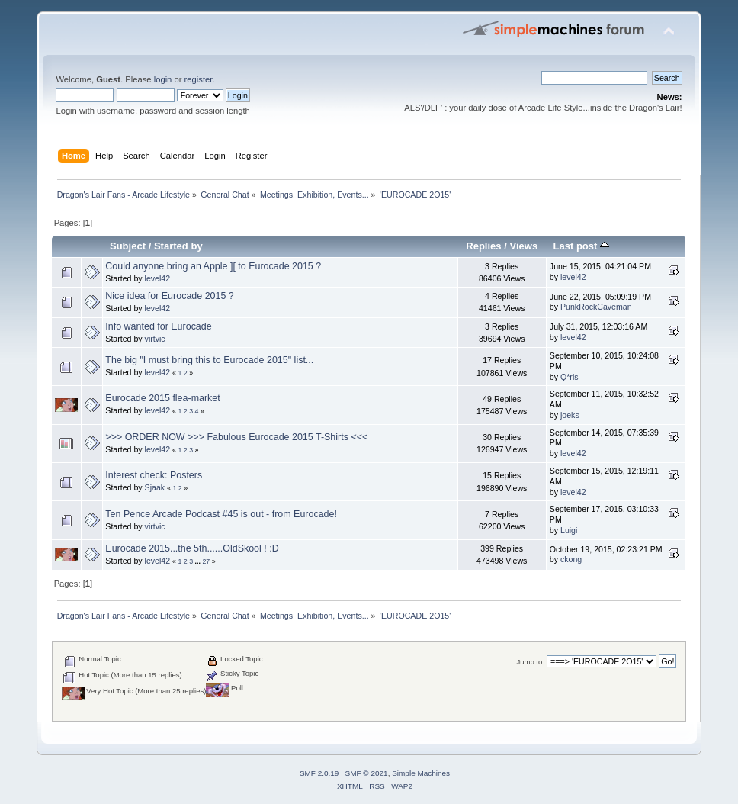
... (199, 561)
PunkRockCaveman (596, 306)
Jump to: (530, 662)
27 (206, 561)
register (198, 79)
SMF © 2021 (366, 773)
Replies (483, 246)
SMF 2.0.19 (319, 773)
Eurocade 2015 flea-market (162, 398)
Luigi (568, 530)
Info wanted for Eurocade (158, 326)
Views (523, 246)
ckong (571, 559)
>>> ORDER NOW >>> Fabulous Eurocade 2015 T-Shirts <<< (236, 437)
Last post (581, 246)
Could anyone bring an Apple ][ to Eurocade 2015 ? (213, 266)
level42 (158, 278)
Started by (178, 246)
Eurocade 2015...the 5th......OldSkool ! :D (191, 548)
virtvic (155, 338)
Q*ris (569, 376)
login (163, 79)
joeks (569, 415)
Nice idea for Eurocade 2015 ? (169, 296)
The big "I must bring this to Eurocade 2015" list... (209, 360)
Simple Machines (421, 773)
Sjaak (155, 487)
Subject (128, 246)
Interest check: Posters (153, 475)
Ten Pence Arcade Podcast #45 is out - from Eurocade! (221, 514)
